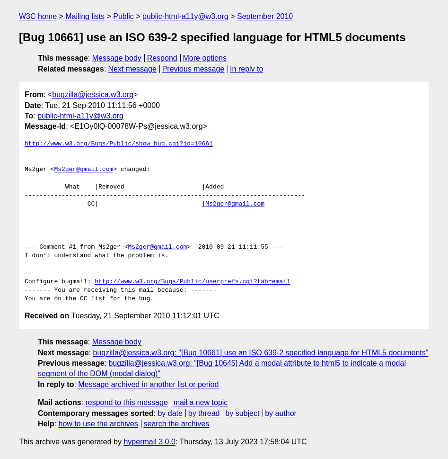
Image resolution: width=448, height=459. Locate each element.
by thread (204, 413)
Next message (132, 69)
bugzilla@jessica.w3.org (92, 94)
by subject (242, 413)
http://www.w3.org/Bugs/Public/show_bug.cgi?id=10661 (119, 144)
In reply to (246, 69)
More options (205, 58)
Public (123, 16)
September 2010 (265, 16)
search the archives (177, 424)
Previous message (193, 69)
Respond (162, 58)
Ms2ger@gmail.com (83, 169)
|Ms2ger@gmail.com (233, 204)
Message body (116, 58)
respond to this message (126, 402)
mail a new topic (201, 402)
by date (170, 413)
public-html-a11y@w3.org (185, 16)
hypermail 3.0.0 (149, 442)
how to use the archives (98, 424)
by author (281, 413)
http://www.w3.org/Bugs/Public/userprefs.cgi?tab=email (192, 282)
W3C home (38, 16)
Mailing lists (85, 16)
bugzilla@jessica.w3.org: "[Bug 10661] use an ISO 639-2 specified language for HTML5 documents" (261, 353)
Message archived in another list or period (148, 384)
